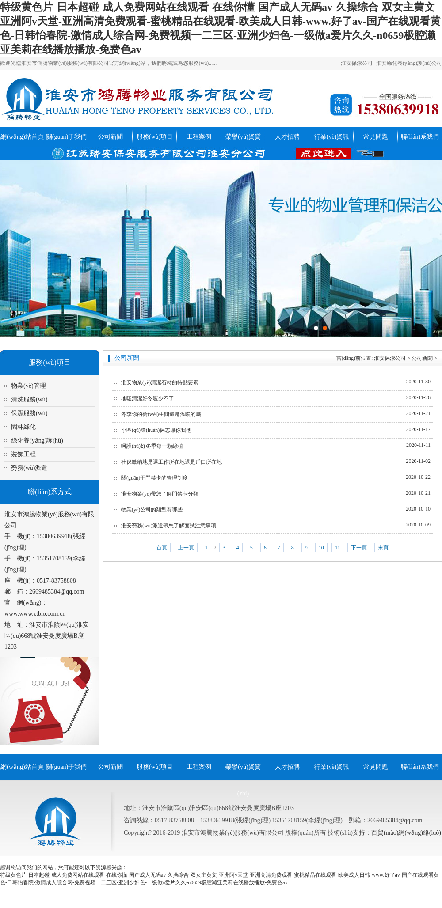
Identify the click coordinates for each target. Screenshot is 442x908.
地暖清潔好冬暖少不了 (147, 398)
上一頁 (186, 548)
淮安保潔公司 (357, 63)
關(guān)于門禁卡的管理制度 (154, 478)
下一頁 (359, 548)
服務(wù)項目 (155, 136)
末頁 (383, 548)
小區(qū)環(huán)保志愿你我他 (156, 430)
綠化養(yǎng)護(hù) (37, 440)
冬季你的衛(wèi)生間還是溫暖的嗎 (161, 414)
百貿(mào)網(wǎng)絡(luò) (406, 832)
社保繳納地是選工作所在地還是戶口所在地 (171, 462)
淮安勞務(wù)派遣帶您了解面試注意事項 (168, 525)
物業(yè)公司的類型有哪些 (152, 510)
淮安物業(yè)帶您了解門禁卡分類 (159, 494)
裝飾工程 (23, 454)
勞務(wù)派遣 (29, 468)
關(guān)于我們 (66, 136)
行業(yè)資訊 (331, 136)
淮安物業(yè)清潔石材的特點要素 (159, 382)
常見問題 (375, 136)
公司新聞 (110, 136)
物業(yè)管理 (28, 385)
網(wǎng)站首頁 (21, 136)
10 (321, 548)
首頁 (161, 548)
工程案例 (199, 136)
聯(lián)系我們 (420, 136)
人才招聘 (287, 136)
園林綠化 (23, 427)
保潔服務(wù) (29, 413)
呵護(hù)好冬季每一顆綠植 (152, 446)
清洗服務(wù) (29, 399)
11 (337, 548)
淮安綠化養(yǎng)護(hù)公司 (409, 63)
